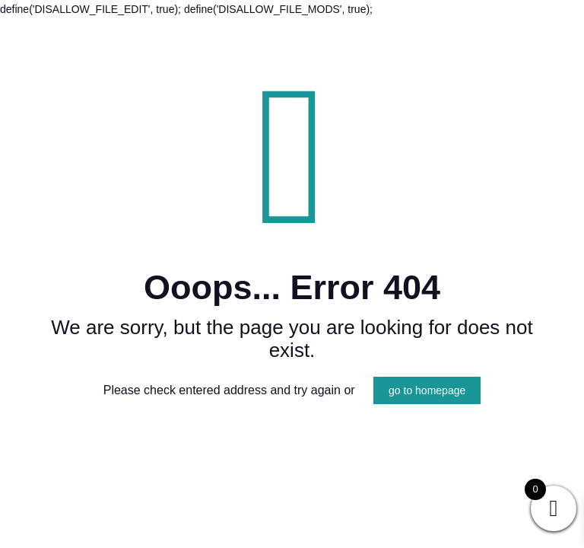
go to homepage (427, 390)
